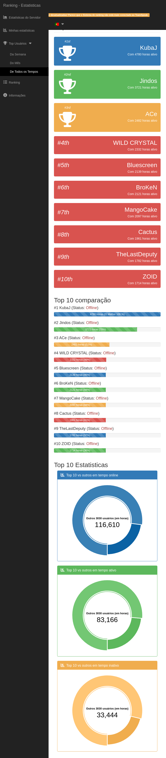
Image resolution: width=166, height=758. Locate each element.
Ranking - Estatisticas (22, 5)
